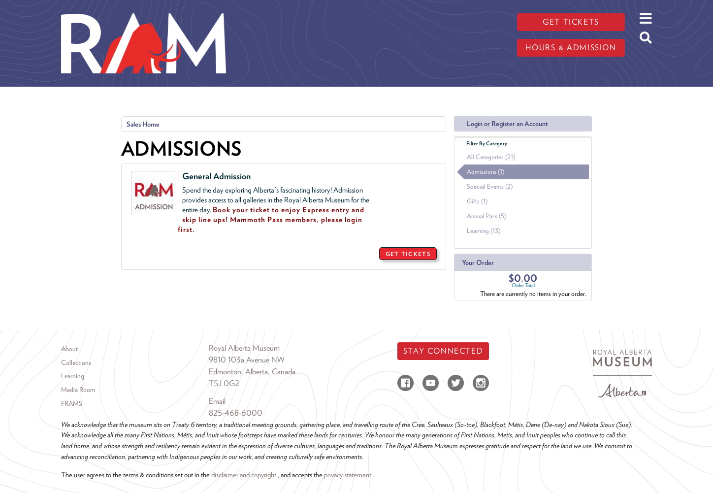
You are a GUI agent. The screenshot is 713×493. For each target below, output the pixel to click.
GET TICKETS (408, 254)
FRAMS (71, 403)
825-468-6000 (235, 413)
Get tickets (571, 22)
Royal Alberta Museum (244, 348)
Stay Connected (443, 351)
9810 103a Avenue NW (247, 359)
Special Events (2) (490, 186)
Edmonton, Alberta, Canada (252, 371)
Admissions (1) (485, 171)
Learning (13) (483, 230)
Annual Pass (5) (486, 216)
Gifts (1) (477, 201)
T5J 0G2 (224, 383)
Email (217, 401)
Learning (72, 376)
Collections (76, 362)
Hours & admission (570, 47)
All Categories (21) (491, 157)
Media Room (78, 390)
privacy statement (347, 474)
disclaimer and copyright (243, 474)
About (69, 349)
